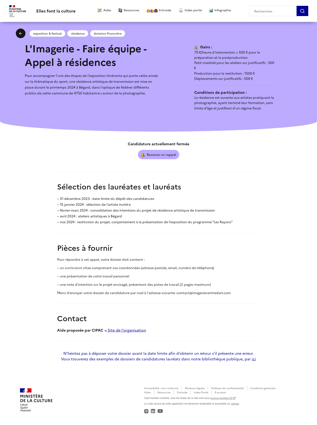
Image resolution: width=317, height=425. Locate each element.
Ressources (164, 392)
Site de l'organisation (125, 330)
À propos (220, 392)
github (235, 403)
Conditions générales (263, 388)
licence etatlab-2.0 (221, 398)
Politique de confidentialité (227, 388)
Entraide (182, 392)
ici (254, 358)
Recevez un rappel (158, 154)
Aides (147, 392)
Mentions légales (195, 388)
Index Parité (201, 392)
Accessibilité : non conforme (161, 388)
